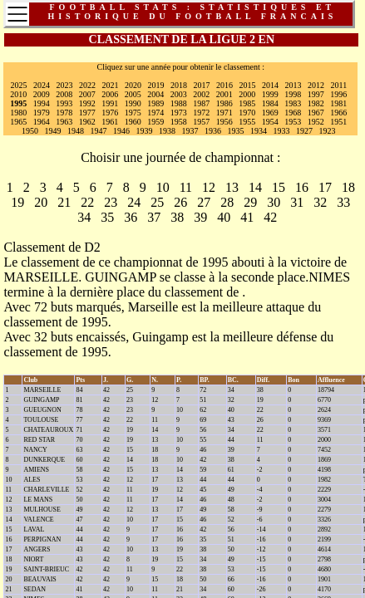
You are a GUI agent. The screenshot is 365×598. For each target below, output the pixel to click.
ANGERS (36, 549)
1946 (121, 130)
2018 (178, 85)
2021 (110, 85)
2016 (224, 85)
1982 (316, 103)
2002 (201, 94)
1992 (87, 103)
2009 (41, 94)
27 (203, 202)
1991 (109, 103)
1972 (201, 112)
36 (130, 217)
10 (163, 187)
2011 (339, 85)
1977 (87, 112)
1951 (338, 121)
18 (348, 187)
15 (278, 187)
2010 (18, 94)
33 (343, 202)
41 (247, 217)
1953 (292, 121)
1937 (190, 130)
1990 (133, 103)
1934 (258, 130)
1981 (338, 103)
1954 (270, 121)
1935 (236, 130)
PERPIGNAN (42, 539)
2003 (178, 94)
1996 (338, 94)
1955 (247, 121)
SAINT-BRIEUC (46, 569)
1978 (64, 112)
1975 (133, 112)
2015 (247, 85)
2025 (19, 85)
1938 (167, 130)
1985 (247, 103)
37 (153, 217)
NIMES (329, 277)
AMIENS (36, 469)
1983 (292, 103)
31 (296, 202)
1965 (18, 121)
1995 (18, 103)
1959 (155, 121)
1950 (30, 130)
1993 (64, 103)
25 (157, 202)
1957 (201, 121)
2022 (87, 85)
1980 (18, 112)
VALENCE (38, 519)
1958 (178, 121)
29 (250, 202)
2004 (155, 94)
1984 (270, 103)
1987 (201, 103)
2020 (133, 85)
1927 (304, 130)
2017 (202, 85)
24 (134, 202)
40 (223, 217)
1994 (41, 103)
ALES (31, 479)
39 (200, 217)
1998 (292, 94)
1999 (270, 94)
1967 (316, 112)
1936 (213, 130)
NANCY (35, 449)
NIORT (33, 559)
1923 (327, 130)
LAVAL (33, 529)
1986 (224, 103)
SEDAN (34, 589)
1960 (133, 121)
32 (320, 202)
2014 (270, 85)
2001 (224, 94)
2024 (41, 85)
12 (208, 187)
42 (270, 217)
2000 (247, 94)
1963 (64, 121)
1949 (53, 130)
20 (40, 202)
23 (110, 202)
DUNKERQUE (44, 459)
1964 (41, 121)
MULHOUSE (41, 509)
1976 (109, 112)
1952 (316, 121)
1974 (155, 112)
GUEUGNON (42, 410)
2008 (64, 94)
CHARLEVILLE (46, 489)
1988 (178, 103)
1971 (224, 112)
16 (301, 187)
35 (107, 217)
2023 (65, 85)
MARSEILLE (40, 277)
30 (273, 202)
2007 (87, 94)
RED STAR (39, 440)
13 (232, 187)
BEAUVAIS (39, 579)
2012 (316, 85)
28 (227, 202)
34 (84, 217)
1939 (144, 130)
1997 (316, 94)
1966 (338, 112)
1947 (99, 130)
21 (64, 202)
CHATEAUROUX (48, 430)
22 (87, 202)
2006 (109, 94)
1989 (155, 103)
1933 (282, 130)
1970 (247, 112)
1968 (292, 112)
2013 (293, 85)
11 (186, 187)
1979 (41, 112)
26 (180, 202)
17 (325, 187)
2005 (133, 94)
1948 (75, 130)
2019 (156, 85)
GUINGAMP (120, 277)
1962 (87, 121)
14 (255, 187)
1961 (109, 121)
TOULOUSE (40, 420)
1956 (224, 121)
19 (17, 202)
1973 (178, 112)
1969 (270, 112)
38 (177, 217)
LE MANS (37, 499)
